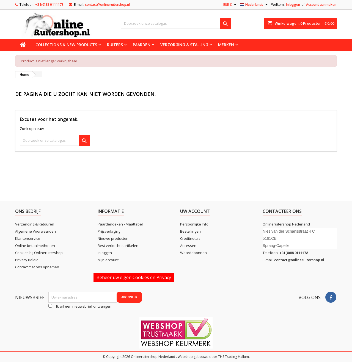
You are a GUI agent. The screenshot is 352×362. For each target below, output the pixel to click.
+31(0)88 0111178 (49, 4)
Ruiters (115, 44)
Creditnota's (190, 238)
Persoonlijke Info (194, 224)
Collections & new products (66, 44)
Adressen (188, 245)
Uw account (195, 211)
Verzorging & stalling (184, 44)
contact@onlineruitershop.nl (107, 4)
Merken (226, 44)
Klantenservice (27, 238)
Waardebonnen (193, 252)
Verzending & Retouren (34, 224)
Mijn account (108, 259)
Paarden (141, 44)
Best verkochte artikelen (118, 245)
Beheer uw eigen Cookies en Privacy (134, 277)
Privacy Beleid (26, 259)
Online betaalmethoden (35, 245)
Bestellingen (190, 231)
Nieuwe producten (113, 238)
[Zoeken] (176, 23)
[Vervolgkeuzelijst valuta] (230, 4)
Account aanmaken (321, 4)
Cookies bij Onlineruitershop (39, 252)
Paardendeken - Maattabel (120, 224)
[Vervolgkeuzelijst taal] (254, 4)
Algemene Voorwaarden (35, 231)
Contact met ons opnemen (37, 266)
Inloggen (293, 4)
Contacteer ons (282, 211)
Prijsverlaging (109, 231)
